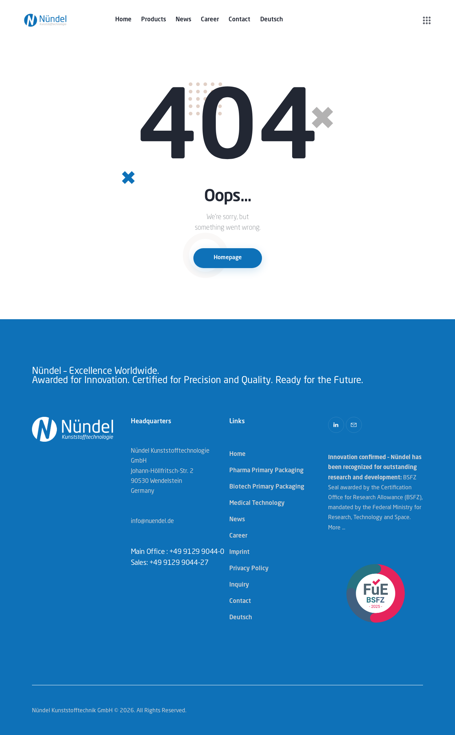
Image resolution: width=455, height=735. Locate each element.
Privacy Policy (249, 569)
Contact (240, 601)
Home (237, 454)
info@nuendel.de (152, 521)
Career (238, 536)
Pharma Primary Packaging (266, 471)
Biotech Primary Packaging (266, 487)
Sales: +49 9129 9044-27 (170, 563)
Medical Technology (257, 503)
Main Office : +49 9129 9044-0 (177, 552)
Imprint (239, 552)
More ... (336, 528)
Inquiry (239, 585)
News (237, 520)
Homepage (228, 258)
